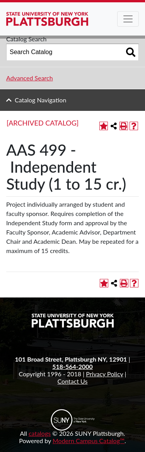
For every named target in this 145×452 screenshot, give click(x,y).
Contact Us (73, 381)
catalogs (40, 433)
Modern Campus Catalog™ (89, 440)
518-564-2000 (72, 366)
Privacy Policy (104, 373)
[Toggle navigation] (128, 19)
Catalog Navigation (40, 100)
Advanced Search (29, 78)
